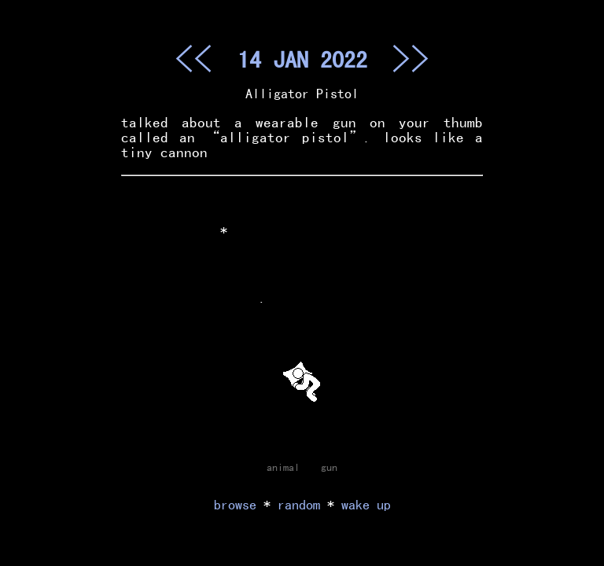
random (299, 504)
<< (193, 58)
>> (410, 58)
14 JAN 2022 (302, 59)
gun (329, 466)
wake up (366, 504)
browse (235, 504)
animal (283, 466)
